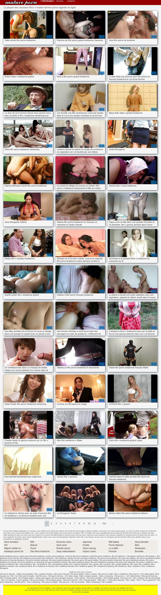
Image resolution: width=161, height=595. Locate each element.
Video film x (102, 580)
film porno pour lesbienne (125, 562)
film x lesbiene (144, 564)
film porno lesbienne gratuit (79, 562)
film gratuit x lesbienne (136, 556)
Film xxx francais (77, 582)
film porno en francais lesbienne (12, 560)
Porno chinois (80, 578)
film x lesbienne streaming (104, 566)
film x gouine (94, 564)
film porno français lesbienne (37, 560)
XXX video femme (133, 576)
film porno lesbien (92, 560)
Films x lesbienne (121, 574)
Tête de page (47, 1)
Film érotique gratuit (26, 578)
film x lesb (134, 564)
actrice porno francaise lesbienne (32, 556)
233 (104, 523)
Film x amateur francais (43, 574)
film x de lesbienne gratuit (58, 564)
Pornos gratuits (22, 580)
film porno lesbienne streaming (103, 562)
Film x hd (13, 576)
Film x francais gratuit (8, 578)
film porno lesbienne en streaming (31, 562)
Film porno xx (119, 576)
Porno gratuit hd (149, 580)
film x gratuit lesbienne (120, 564)
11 (95, 523)
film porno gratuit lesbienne (59, 560)
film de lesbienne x (119, 556)
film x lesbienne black (23, 566)
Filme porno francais (149, 576)
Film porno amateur (94, 578)
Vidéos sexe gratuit (42, 578)
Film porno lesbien (37, 580)
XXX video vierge (71, 576)
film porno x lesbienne (144, 562)
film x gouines (105, 564)
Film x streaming (33, 582)
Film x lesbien (107, 582)
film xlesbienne (121, 566)
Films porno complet (26, 576)
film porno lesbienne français (56, 562)
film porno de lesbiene (127, 558)
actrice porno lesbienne (55, 556)
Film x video (130, 580)
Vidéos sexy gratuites (24, 574)
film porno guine (77, 560)
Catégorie (71, 1)
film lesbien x (151, 556)
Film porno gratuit (77, 574)
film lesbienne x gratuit (64, 558)
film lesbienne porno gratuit (30, 558)
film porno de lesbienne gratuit (148, 558)
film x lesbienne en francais (43, 566)
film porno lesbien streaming (111, 560)
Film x (139, 580)
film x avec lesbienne (23, 564)
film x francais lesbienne (78, 564)
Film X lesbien (21, 3)
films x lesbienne (148, 566)
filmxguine (4, 568)
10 (89, 523)
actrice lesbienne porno (9, 556)
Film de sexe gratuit (152, 578)
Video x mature (91, 574)
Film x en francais (8, 580)
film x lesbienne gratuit (84, 566)
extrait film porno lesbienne (100, 556)
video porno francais (61, 574)
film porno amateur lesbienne (85, 558)
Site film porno (41, 576)
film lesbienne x (48, 558)
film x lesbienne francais (64, 566)
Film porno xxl (126, 578)
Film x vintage (138, 578)
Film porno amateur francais (62, 578)
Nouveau (59, 1)
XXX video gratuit (147, 574)
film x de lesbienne (40, 564)
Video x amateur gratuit (88, 576)
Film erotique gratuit (111, 578)
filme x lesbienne (134, 566)
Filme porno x (134, 574)
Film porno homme (56, 576)
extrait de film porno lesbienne (77, 556)
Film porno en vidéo (105, 574)
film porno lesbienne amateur (134, 560)
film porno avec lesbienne (108, 558)
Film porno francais (7, 574)
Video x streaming (106, 576)
